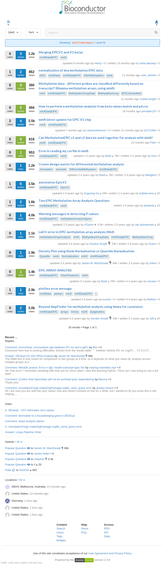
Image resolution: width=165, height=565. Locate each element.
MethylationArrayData (82, 93)
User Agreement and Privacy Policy (109, 553)
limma (74, 311)
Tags (59, 536)
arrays (64, 311)
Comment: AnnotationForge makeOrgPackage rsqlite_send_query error (48, 388)
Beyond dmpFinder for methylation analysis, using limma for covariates (91, 306)
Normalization (70, 256)
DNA (42, 75)
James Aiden (42, 453)
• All (19, 441)
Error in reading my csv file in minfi (63, 151)
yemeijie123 (149, 111)
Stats (107, 536)
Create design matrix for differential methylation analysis (81, 164)
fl (34, 464)
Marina (103, 379)
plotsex (58, 293)
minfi (63, 57)
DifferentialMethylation (82, 169)
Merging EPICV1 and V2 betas (61, 52)
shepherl (39, 459)
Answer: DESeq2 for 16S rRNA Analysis (29, 356)
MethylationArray (108, 93)
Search (61, 528)
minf (42, 93)
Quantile (44, 256)
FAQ (84, 532)
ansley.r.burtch (105, 388)
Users (60, 532)
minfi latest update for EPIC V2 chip (65, 119)
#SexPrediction (70, 275)
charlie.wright (148, 99)
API (106, 532)
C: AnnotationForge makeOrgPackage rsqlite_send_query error (43, 426)
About (84, 528)
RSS (107, 528)
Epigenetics (97, 311)
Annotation (46, 169)
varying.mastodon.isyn (103, 367)
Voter (10, 470)
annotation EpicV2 (52, 182)
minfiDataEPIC (48, 57)
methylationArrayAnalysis (76, 218)
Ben (96, 347)
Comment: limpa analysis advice (24, 421)
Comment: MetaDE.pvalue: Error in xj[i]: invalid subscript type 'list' (45, 367)
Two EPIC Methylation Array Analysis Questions (74, 200)
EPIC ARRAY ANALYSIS (55, 270)
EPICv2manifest (131, 93)
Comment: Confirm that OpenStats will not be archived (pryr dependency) (49, 379)
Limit (13, 31)
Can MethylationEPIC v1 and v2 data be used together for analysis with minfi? (96, 138)
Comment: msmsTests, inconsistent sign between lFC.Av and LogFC (46, 347)
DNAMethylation (94, 75)
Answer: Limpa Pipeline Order (23, 432)
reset (100, 42)
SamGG (24, 470)
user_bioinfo (149, 75)
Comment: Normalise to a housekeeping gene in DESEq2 (40, 415)
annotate (61, 169)
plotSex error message (55, 288)
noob (56, 256)
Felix (153, 142)
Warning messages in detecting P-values (69, 214)
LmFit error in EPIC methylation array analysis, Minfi (76, 232)
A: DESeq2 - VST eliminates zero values (29, 410)
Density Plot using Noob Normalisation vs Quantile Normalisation (86, 251)
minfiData (54, 75)
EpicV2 (65, 187)
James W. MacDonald (71, 356)
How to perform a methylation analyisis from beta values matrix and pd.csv (93, 106)
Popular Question (17, 448)
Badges (61, 540)
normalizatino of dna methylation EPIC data (71, 70)
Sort (33, 31)
